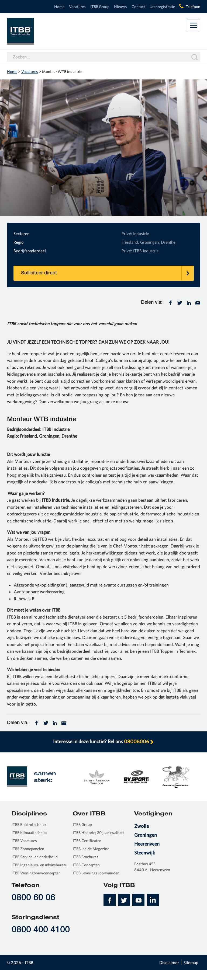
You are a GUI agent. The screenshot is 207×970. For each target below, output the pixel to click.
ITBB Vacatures (24, 840)
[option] (96, 776)
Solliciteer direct (107, 273)
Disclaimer (169, 962)
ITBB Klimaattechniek (29, 832)
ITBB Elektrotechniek (29, 824)
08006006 (139, 741)
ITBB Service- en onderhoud (35, 856)
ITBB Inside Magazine (91, 848)
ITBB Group (99, 6)
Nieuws (120, 6)
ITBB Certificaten (87, 840)
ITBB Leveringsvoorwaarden (96, 873)
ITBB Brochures (85, 856)
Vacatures (77, 6)
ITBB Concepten (86, 865)
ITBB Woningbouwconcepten (36, 873)
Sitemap (191, 962)
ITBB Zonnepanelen (28, 848)
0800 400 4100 (41, 930)
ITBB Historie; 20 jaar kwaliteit (98, 832)
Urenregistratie (162, 6)
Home (59, 6)
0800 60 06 (33, 898)
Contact (138, 6)
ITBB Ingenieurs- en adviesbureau (39, 865)
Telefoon (193, 6)
